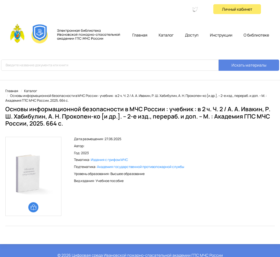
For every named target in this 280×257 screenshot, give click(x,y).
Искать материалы (249, 65)
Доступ (191, 35)
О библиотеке (256, 35)
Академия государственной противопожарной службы (140, 166)
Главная (139, 35)
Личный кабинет (237, 9)
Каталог (166, 35)
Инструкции (221, 35)
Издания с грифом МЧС (109, 159)
